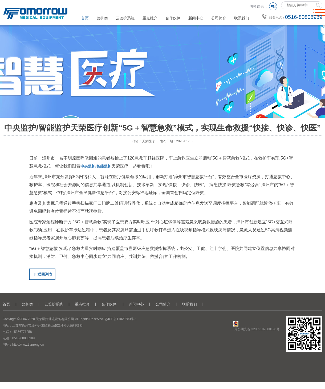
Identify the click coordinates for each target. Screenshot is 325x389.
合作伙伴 (172, 18)
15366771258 (22, 332)
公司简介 (218, 18)
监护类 (102, 18)
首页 (85, 18)
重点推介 (150, 18)
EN (272, 7)
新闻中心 (195, 18)
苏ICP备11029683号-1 (121, 319)
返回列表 (42, 274)
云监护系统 (125, 18)
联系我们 (241, 18)
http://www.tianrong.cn (28, 344)
